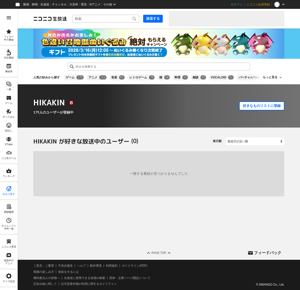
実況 (84, 4)
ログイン (237, 4)
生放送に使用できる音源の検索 (84, 277)
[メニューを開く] (9, 18)
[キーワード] (106, 19)
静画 (35, 4)
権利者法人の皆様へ (46, 277)
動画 (26, 4)
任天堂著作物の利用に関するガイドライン (89, 283)
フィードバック (267, 252)
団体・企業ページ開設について (129, 277)
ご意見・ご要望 (43, 265)
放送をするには (68, 271)
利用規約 (112, 265)
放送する (153, 18)
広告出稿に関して (45, 284)
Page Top (158, 253)
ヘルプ (81, 265)
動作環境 (96, 265)
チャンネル (59, 4)
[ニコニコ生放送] (50, 18)
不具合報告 (65, 265)
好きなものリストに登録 (262, 106)
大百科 (73, 4)
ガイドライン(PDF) (134, 265)
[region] (9, 149)
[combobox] (106, 19)
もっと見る (270, 77)
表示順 (217, 141)
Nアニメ (94, 4)
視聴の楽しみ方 (43, 272)
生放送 (44, 4)
